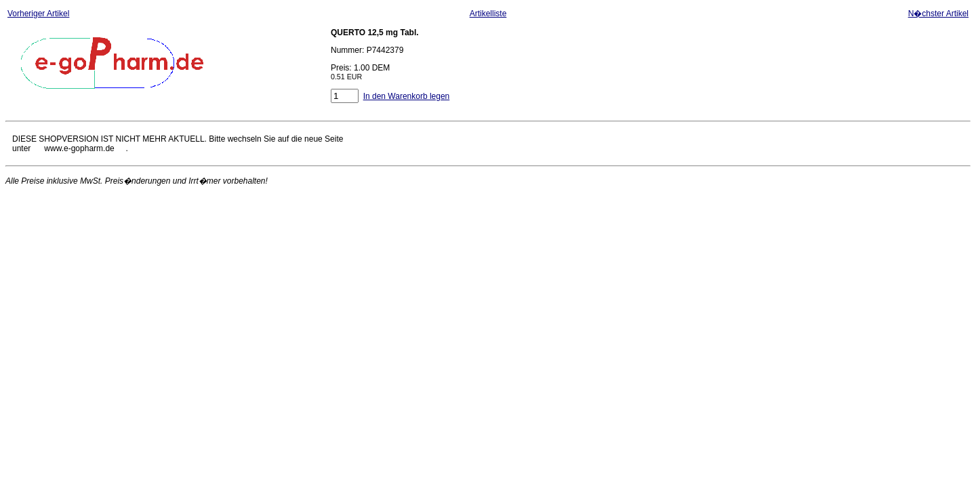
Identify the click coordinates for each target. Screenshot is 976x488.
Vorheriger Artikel (38, 13)
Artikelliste (488, 13)
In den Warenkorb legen (406, 96)
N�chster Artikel (938, 13)
